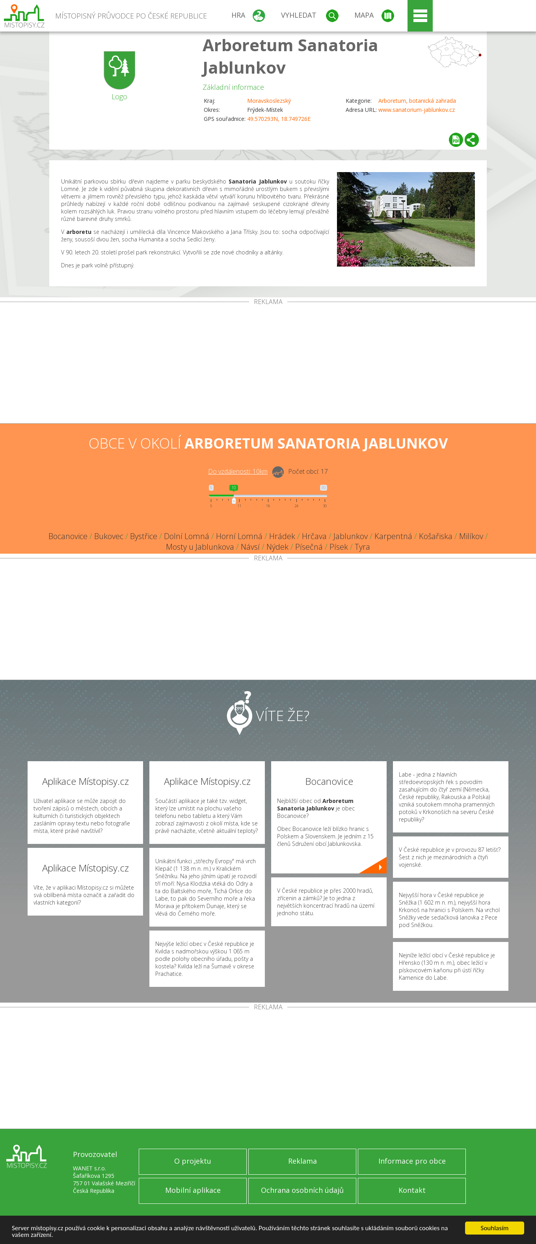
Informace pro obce (412, 1161)
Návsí (250, 546)
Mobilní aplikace (193, 1190)
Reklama (302, 1161)
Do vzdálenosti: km (238, 471)
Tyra (362, 546)
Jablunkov (350, 536)
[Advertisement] (268, 364)
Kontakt (412, 1190)
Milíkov (471, 536)
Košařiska (435, 536)
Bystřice (143, 536)
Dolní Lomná (186, 536)
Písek (338, 546)
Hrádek (282, 536)
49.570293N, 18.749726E (279, 118)
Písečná (309, 546)
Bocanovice (67, 536)
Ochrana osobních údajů (302, 1190)
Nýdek (277, 546)
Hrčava (314, 536)
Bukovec (108, 536)
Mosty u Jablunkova (200, 546)
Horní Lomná (239, 536)
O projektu (192, 1161)
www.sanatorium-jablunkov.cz (416, 109)
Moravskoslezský (269, 100)
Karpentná (393, 536)
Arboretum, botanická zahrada (417, 100)
